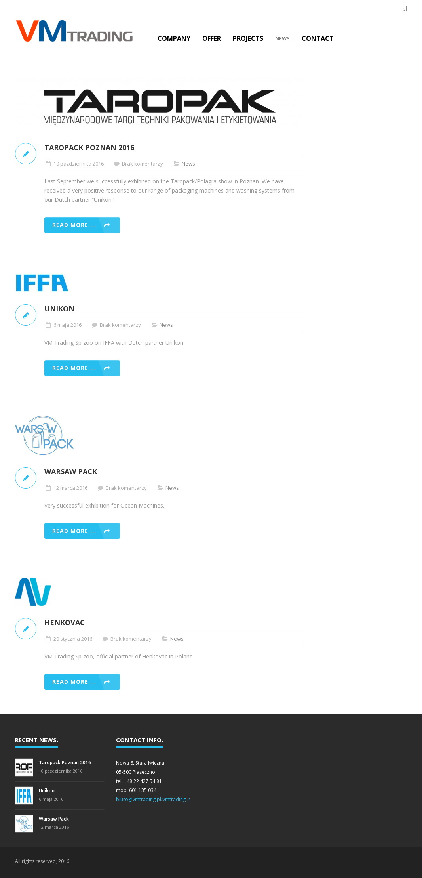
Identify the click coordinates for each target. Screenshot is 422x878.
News (282, 38)
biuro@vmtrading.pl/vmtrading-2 (153, 799)
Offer (211, 38)
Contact (318, 38)
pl (405, 8)
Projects (248, 38)
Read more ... (74, 225)
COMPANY (174, 38)
